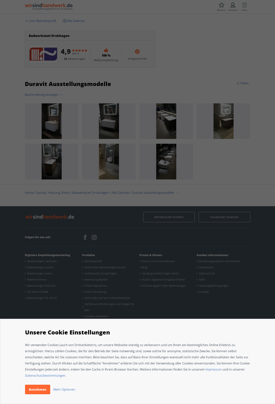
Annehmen (37, 389)
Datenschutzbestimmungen (45, 375)
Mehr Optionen (64, 389)
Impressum (213, 369)
